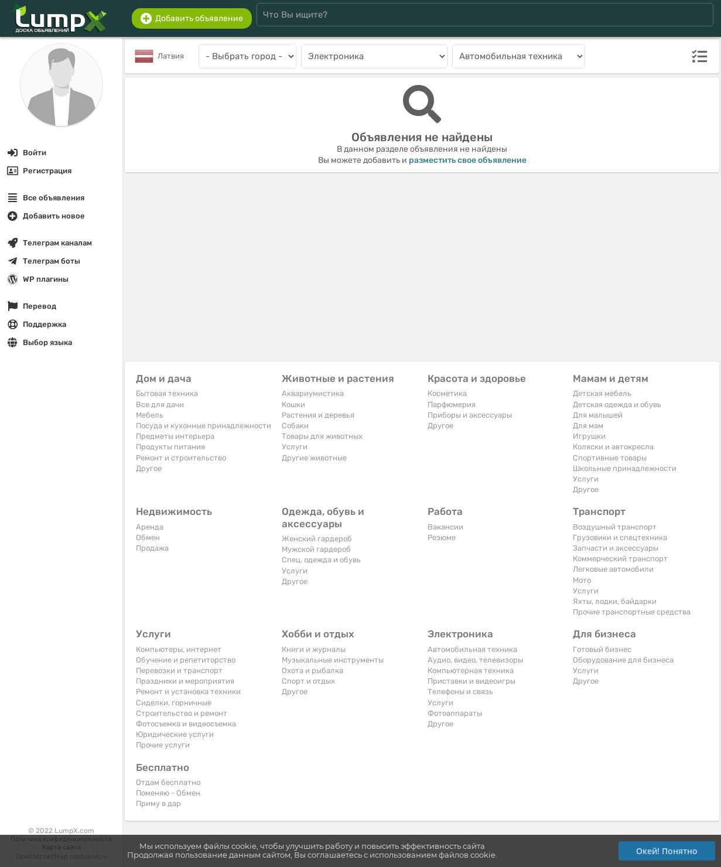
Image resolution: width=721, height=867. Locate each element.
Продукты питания (170, 446)
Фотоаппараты (455, 713)
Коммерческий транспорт (620, 558)
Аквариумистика (313, 393)
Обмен (148, 537)
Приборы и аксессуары (470, 415)
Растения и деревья (318, 415)
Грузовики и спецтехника (620, 537)
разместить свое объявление (468, 160)
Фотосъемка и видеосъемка (186, 723)
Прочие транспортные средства (632, 611)
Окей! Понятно (667, 850)
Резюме (442, 537)
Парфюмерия (452, 404)
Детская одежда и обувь (617, 404)
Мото (582, 580)
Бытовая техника (167, 393)
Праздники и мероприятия (185, 681)
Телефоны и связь (460, 691)
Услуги (294, 446)
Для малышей (598, 415)
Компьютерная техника (471, 670)
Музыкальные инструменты (333, 660)
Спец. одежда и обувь (321, 559)
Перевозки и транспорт (179, 670)
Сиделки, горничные (173, 702)
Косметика (447, 393)
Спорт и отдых (308, 681)
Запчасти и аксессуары (615, 548)
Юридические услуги (175, 734)
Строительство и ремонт (181, 713)
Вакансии (445, 527)
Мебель (149, 415)
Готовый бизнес (602, 649)
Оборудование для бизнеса (623, 660)
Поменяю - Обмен (168, 793)
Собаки (295, 425)
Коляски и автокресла (613, 446)
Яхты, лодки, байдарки (615, 601)
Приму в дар (158, 803)
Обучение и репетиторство (185, 660)
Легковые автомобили (613, 569)
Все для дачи (160, 404)
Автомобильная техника (472, 649)
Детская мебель (602, 393)
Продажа (152, 548)
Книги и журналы (314, 649)
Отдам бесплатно (168, 782)
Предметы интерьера (175, 436)
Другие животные (314, 457)
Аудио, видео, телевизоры (475, 660)
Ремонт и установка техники (188, 691)
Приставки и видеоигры (471, 681)
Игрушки (589, 436)
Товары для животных (322, 436)
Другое (149, 468)
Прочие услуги (163, 744)
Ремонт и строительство (181, 457)
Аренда (149, 527)
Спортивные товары (610, 457)
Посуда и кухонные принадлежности (203, 425)
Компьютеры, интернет (178, 649)
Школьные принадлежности (624, 468)
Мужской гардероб (316, 549)
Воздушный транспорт (615, 527)
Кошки (293, 404)
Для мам (588, 425)
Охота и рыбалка (312, 670)
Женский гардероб (317, 538)
